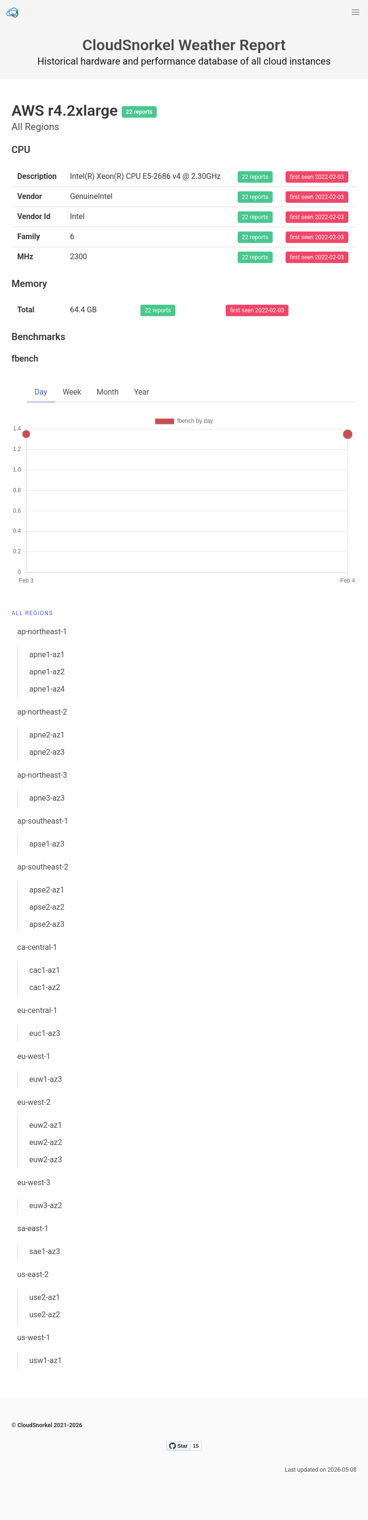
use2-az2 (44, 1314)
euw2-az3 (45, 1159)
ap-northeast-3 (42, 775)
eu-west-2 (33, 1102)
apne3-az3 (47, 798)
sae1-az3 (44, 1251)
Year (142, 392)
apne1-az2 (47, 671)
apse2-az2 (46, 907)
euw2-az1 (45, 1125)
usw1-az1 (45, 1360)
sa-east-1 (32, 1228)
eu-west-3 (33, 1182)
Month (108, 392)
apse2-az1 (46, 889)
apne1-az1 (47, 654)
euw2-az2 (45, 1142)
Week (72, 392)
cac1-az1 (44, 970)
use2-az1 (44, 1297)
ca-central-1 (37, 947)
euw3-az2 (45, 1205)
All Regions (32, 613)
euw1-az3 (45, 1079)
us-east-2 (33, 1274)
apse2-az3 (46, 924)
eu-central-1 (37, 1010)
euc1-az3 (44, 1033)
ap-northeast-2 (42, 711)
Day (40, 392)
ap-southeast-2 (42, 866)
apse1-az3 (46, 843)
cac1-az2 (44, 987)
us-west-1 (33, 1337)
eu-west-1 (33, 1056)
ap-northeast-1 (42, 631)
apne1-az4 (47, 689)
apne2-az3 (47, 752)
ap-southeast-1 (42, 821)
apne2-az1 (47, 734)
